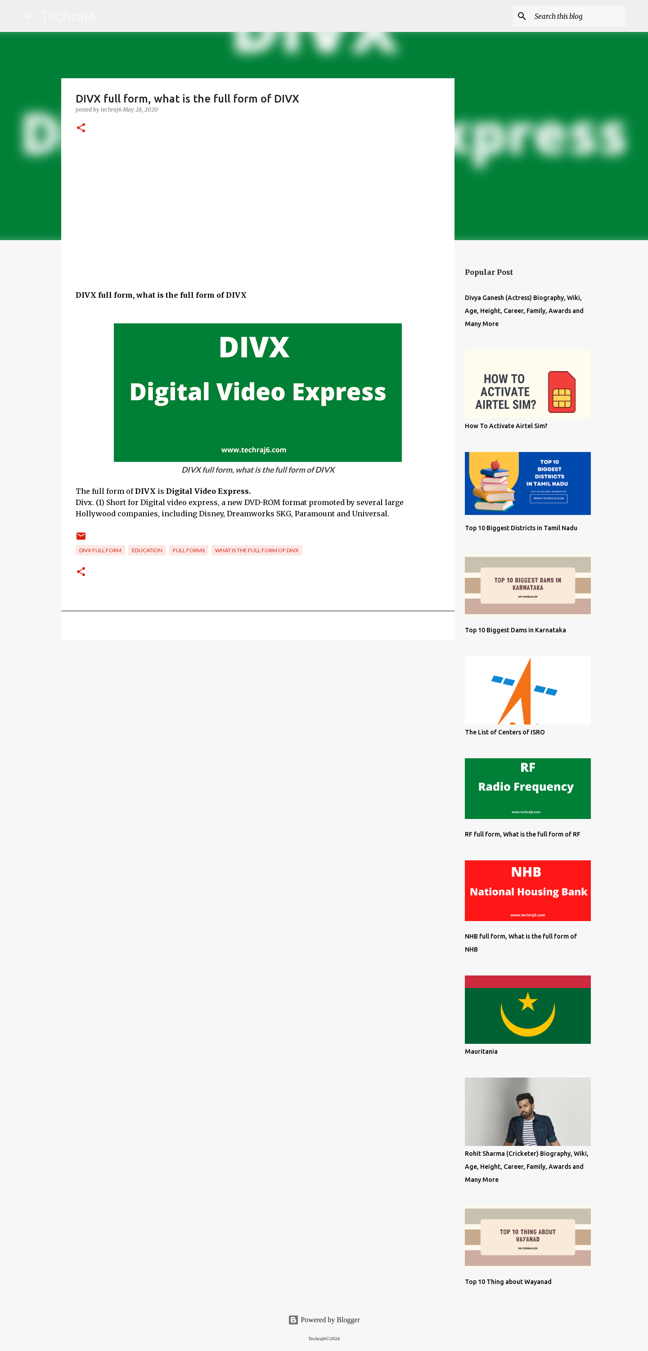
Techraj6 (68, 16)
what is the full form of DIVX (257, 550)
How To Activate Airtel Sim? (506, 425)
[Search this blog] (578, 16)
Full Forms (189, 550)
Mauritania (481, 1051)
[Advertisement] (258, 227)
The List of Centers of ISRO (505, 732)
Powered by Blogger (324, 1320)
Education (147, 550)
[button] (81, 128)
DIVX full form (100, 550)
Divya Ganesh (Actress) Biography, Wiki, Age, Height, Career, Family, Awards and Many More (524, 310)
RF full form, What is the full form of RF (522, 834)
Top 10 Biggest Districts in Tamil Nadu (521, 528)
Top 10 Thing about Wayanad (508, 1281)
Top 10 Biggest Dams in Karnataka (515, 630)
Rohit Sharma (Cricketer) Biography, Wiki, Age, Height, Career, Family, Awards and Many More (527, 1166)
